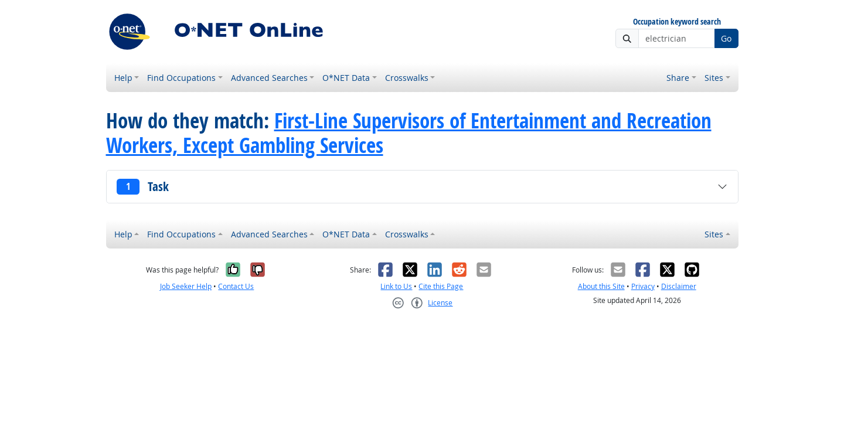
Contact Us (236, 286)
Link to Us (396, 286)
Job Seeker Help (186, 286)
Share (677, 77)
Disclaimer (678, 286)
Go (726, 38)
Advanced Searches (269, 77)
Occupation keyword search (677, 22)
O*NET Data (346, 77)
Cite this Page (440, 286)
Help (123, 77)
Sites (714, 77)
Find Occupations (181, 77)
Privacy (643, 286)
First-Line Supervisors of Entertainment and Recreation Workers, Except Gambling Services (409, 133)
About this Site (601, 286)
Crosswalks (406, 77)
